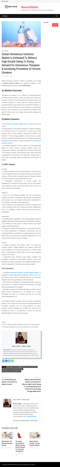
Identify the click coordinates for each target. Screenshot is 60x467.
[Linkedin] (6, 361)
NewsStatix (29, 7)
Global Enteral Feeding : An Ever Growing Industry (34, 443)
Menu (4, 16)
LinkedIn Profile (35, 355)
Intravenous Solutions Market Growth (12, 369)
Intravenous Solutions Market (29, 367)
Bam (33, 464)
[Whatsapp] (12, 361)
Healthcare (5, 51)
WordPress (27, 464)
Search (46, 22)
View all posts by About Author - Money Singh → (26, 420)
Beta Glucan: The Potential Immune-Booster (7, 443)
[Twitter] (9, 361)
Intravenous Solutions (14, 367)
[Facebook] (3, 361)
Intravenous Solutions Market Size (16, 124)
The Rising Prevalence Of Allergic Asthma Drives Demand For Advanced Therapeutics (20, 446)
